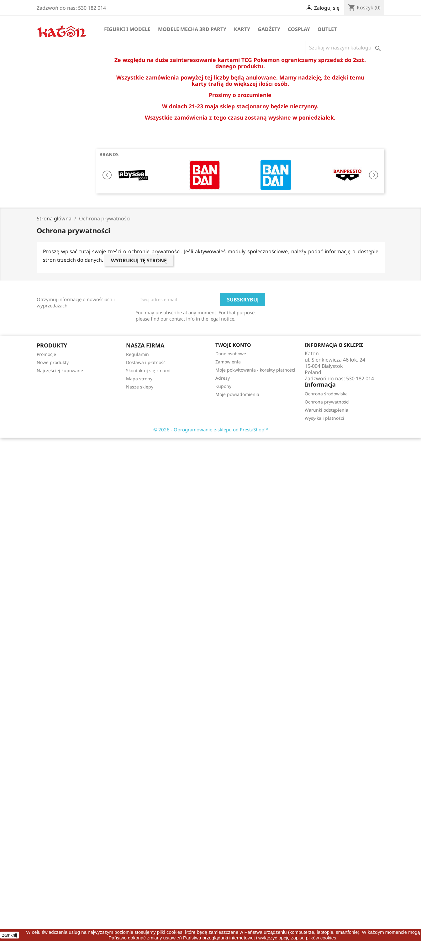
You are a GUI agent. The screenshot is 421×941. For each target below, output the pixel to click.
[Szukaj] (345, 47)
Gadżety (269, 29)
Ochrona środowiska (326, 394)
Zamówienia (228, 362)
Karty (242, 29)
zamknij (9, 935)
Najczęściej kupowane (60, 370)
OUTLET (327, 29)
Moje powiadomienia (237, 394)
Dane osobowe (230, 354)
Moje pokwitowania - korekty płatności (255, 370)
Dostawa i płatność (146, 362)
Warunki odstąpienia (326, 410)
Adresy (222, 378)
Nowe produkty (53, 362)
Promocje (46, 354)
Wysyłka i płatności (324, 418)
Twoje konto (233, 345)
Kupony (223, 386)
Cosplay (299, 29)
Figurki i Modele (127, 29)
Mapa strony (139, 379)
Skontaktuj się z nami (148, 370)
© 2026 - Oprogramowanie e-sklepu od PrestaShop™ (210, 429)
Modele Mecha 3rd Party (192, 29)
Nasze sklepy (139, 387)
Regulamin (137, 354)
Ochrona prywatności (327, 402)
